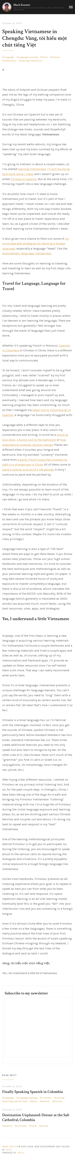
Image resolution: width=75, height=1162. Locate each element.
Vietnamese (10, 60)
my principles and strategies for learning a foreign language (35, 243)
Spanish (45, 1101)
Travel (33, 1126)
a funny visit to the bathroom (36, 440)
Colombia (46, 1097)
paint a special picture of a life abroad (28, 469)
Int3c (9, 1150)
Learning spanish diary (15, 1101)
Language (9, 57)
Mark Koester (21, 5)
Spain (34, 1101)
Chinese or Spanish (24, 179)
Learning (59, 1097)
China (45, 57)
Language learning (27, 1097)
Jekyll (21, 1153)
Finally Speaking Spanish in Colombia (32, 1091)
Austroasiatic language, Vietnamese (26, 253)
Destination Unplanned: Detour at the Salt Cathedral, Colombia (35, 1117)
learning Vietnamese (32, 169)
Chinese (56, 57)
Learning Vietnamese (31, 60)
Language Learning (28, 57)
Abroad (44, 1126)
